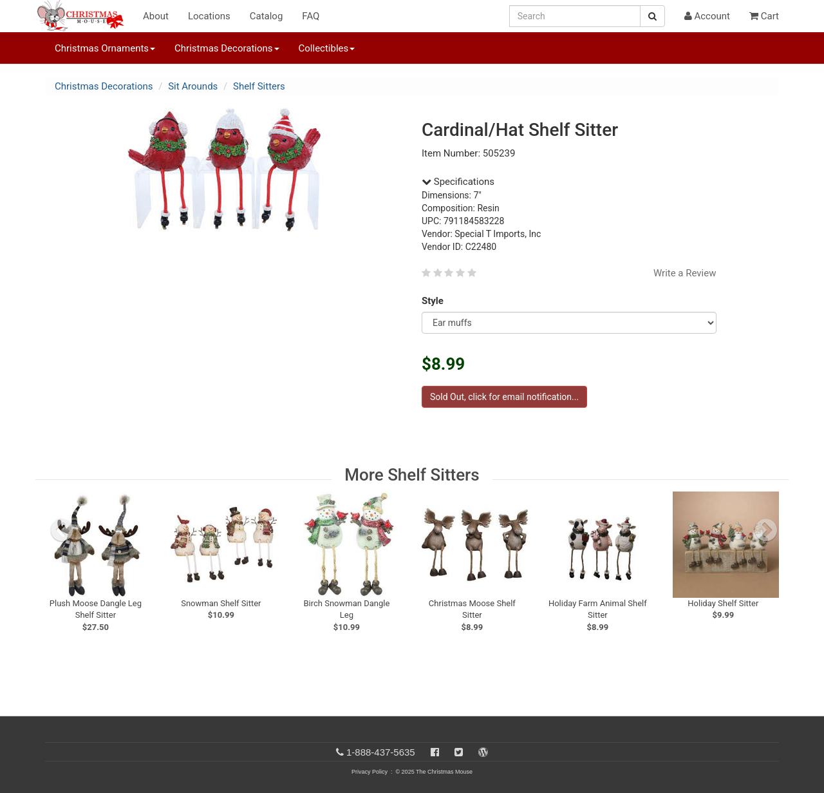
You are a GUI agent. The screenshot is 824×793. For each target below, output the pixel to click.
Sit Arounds (193, 86)
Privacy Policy (369, 772)
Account (707, 16)
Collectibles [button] (327, 48)
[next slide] (766, 530)
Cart (764, 16)
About (156, 16)
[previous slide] (62, 530)
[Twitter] (458, 752)
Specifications (458, 181)
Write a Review (684, 273)
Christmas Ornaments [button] (105, 48)
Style (435, 301)
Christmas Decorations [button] (226, 48)
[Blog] (483, 752)
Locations (209, 16)
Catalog (266, 16)
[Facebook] (435, 752)
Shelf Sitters (259, 86)
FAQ (310, 16)
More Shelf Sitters (411, 474)
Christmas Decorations (104, 86)
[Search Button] (652, 16)
